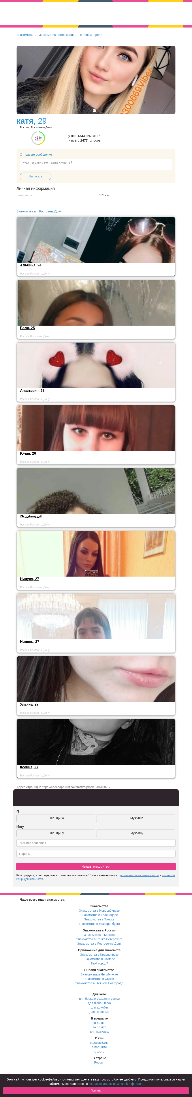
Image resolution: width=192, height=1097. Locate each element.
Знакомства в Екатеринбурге (99, 924)
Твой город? (99, 963)
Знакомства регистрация (57, 35)
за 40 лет (99, 1023)
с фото (99, 1051)
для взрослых (99, 1012)
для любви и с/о (99, 1003)
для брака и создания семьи (99, 998)
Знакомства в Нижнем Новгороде (99, 983)
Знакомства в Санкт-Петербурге (99, 939)
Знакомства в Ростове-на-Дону (99, 943)
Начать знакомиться (96, 866)
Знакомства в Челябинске (99, 974)
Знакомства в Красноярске (99, 954)
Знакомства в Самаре (99, 959)
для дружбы (99, 1007)
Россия (99, 1062)
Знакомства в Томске (99, 919)
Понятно (96, 1090)
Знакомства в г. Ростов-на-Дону (39, 211)
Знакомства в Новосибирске (99, 910)
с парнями (99, 1047)
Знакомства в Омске (99, 979)
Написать (35, 176)
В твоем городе (91, 35)
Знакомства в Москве (99, 935)
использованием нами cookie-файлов (115, 1084)
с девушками (99, 1042)
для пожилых (99, 1031)
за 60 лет (99, 1027)
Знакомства (25, 35)
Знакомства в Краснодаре (99, 915)
